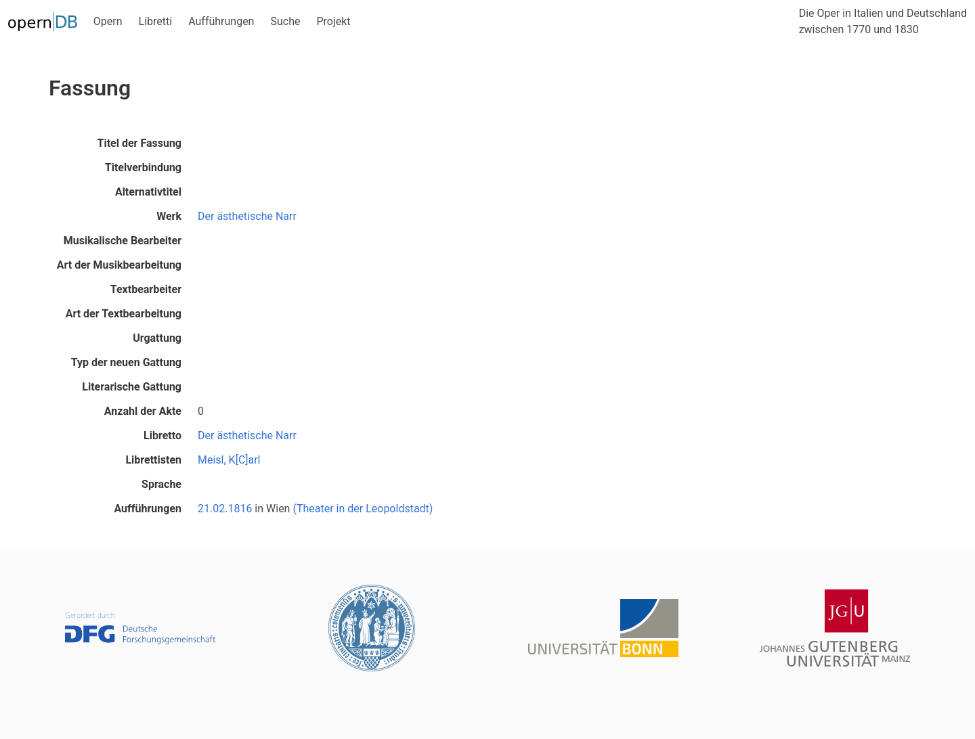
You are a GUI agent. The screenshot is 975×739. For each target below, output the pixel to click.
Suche (285, 21)
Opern (108, 21)
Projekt (333, 21)
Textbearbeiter (145, 289)
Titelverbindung (143, 167)
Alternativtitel (148, 191)
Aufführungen (221, 21)
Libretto (162, 435)
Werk (168, 216)
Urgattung (157, 338)
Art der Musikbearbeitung (119, 265)
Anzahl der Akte (142, 411)
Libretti (156, 21)
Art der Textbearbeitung (123, 313)
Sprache (161, 484)
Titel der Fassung (139, 143)
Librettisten (153, 459)
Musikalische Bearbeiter (122, 240)
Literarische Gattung (131, 386)
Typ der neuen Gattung (126, 362)
